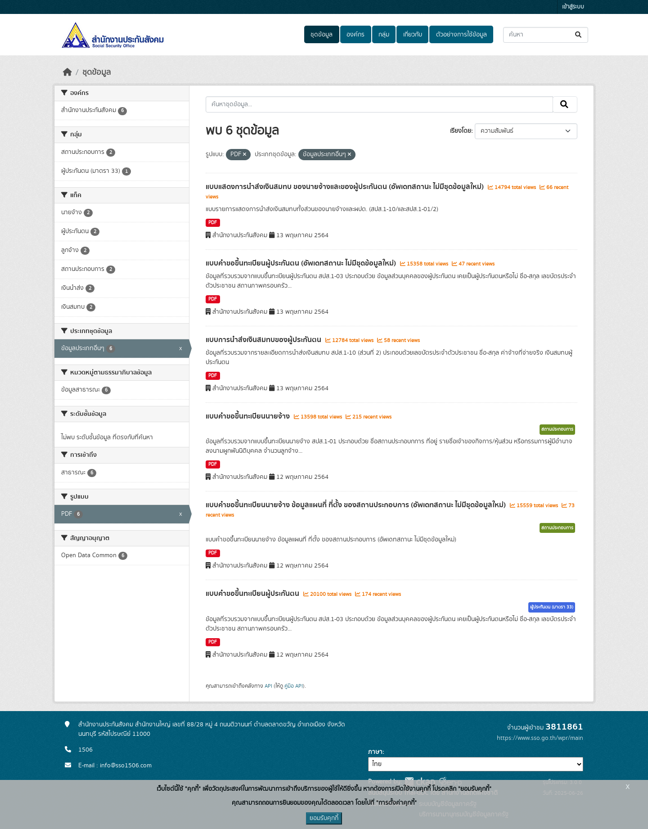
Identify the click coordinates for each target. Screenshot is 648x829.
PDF (212, 222)
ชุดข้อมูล (321, 34)
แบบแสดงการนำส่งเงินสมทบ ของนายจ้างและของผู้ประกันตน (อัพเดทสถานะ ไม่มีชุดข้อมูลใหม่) (346, 187)
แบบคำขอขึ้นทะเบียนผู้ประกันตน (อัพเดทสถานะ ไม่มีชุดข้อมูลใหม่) (302, 263)
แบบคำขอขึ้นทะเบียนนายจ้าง (249, 416)
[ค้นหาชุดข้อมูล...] (545, 35)
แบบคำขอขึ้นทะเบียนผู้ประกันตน (253, 593)
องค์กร (355, 34)
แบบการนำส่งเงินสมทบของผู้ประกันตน (264, 340)
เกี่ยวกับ (412, 34)
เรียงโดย (460, 130)
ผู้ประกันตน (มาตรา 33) (551, 607)
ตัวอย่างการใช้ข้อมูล (461, 34)
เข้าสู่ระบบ (573, 7)
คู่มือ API (293, 686)
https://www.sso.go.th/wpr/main (540, 738)
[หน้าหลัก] (67, 72)
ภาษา (375, 752)
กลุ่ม (383, 34)
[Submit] (579, 35)
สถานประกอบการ (557, 429)
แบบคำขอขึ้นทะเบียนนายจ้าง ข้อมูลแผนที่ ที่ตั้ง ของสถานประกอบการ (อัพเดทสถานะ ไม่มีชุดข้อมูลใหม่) (357, 505)
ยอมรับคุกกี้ (324, 818)
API (268, 686)
